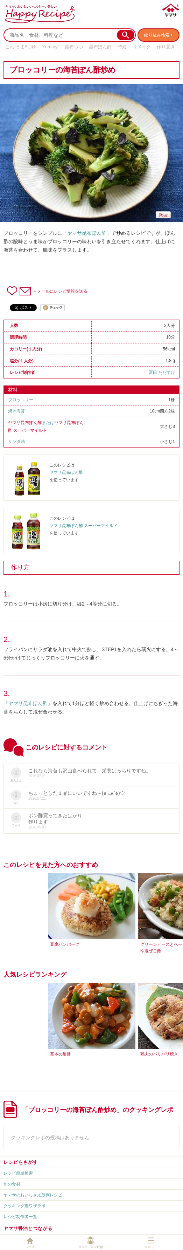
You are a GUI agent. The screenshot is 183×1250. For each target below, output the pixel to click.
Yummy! (50, 46)
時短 (122, 46)
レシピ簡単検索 (18, 1173)
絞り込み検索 (156, 35)
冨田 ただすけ (162, 372)
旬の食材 (11, 1184)
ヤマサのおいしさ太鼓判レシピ (32, 1195)
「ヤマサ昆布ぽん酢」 (86, 233)
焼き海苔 (16, 411)
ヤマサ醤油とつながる (27, 1228)
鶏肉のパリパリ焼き (159, 1054)
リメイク (142, 46)
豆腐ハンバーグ (64, 944)
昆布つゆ (74, 46)
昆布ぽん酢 (100, 46)
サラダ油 (16, 441)
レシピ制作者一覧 (20, 1216)
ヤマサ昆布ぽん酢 (25, 422)
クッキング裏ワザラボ (24, 1205)
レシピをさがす (20, 1162)
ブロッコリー (20, 399)
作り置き (166, 46)
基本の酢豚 (60, 1054)
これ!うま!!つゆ (20, 46)
